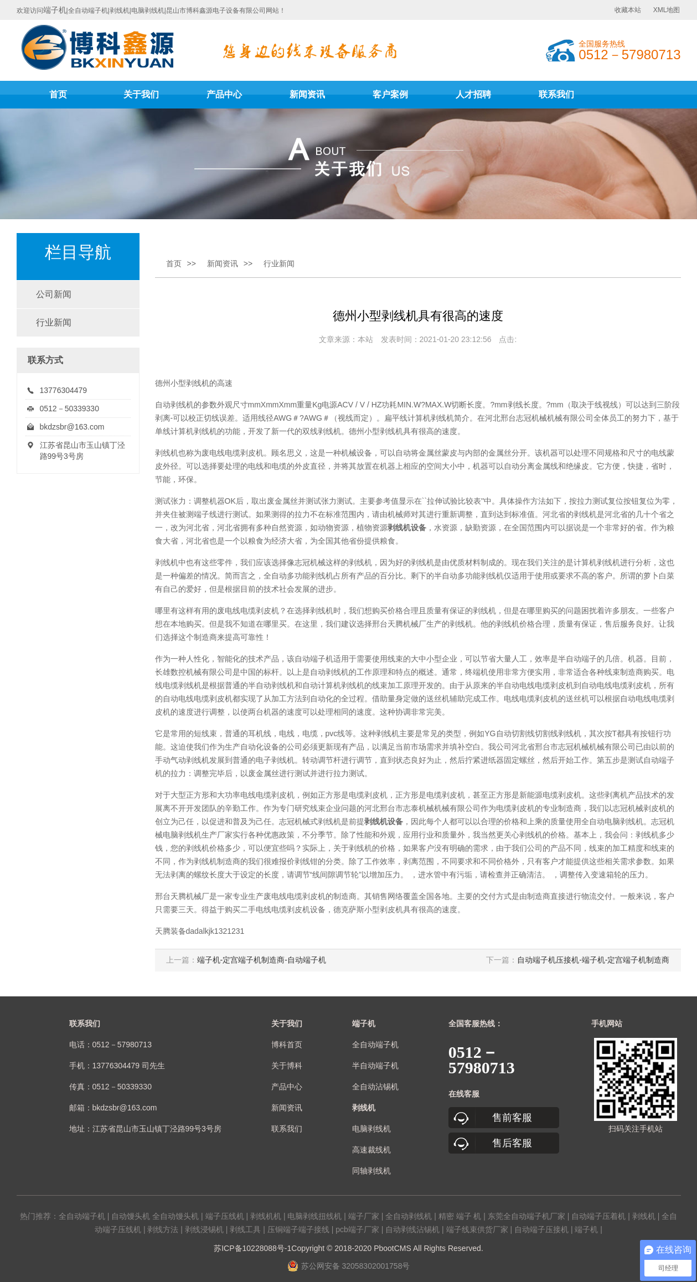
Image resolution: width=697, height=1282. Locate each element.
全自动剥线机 (408, 1216)
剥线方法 (162, 1229)
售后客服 (512, 1143)
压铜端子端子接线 (298, 1229)
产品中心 (224, 94)
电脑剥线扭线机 (314, 1216)
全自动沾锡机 (375, 1086)
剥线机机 (265, 1216)
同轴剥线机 (371, 1170)
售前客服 (512, 1117)
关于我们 (141, 94)
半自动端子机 (375, 1065)
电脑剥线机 (371, 1128)
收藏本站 (628, 10)
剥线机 (197, 383)
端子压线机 (224, 1216)
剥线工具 (245, 1229)
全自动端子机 (375, 1044)
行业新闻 (53, 322)
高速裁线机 (371, 1149)
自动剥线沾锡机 (412, 1229)
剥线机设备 (407, 527)
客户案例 (390, 94)
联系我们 (556, 94)
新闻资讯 (307, 94)
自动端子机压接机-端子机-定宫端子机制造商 (593, 959)
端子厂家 (363, 1216)
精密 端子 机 (460, 1216)
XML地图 (666, 10)
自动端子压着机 (598, 1216)
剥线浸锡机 (204, 1229)
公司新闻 (53, 294)
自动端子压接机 (541, 1229)
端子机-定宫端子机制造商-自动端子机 (261, 959)
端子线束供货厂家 (477, 1229)
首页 (58, 94)
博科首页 (286, 1044)
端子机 (54, 10)
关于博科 (286, 1065)
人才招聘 (473, 94)
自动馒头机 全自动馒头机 (155, 1216)
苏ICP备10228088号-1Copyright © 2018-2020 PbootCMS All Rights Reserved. (348, 1248)
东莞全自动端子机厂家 (526, 1216)
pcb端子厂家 (357, 1229)
